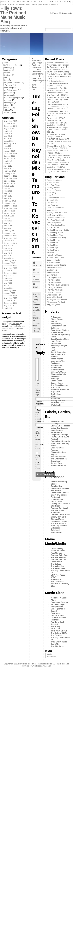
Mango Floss (56, 365)
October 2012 (9, 181)
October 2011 (9, 211)
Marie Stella (56, 367)
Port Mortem (56, 553)
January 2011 (9, 233)
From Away (51, 193)
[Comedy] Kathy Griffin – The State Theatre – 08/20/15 (59, 147)
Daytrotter (55, 613)
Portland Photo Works (60, 515)
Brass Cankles (53, 183)
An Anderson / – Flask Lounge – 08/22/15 (56, 135)
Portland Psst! (52, 242)
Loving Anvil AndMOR (60, 504)
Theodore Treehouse (60, 389)
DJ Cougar (55, 423)
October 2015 (9, 123)
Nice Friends (56, 432)
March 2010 (9, 258)
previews (8, 95)
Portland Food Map (55, 235)
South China (56, 381)
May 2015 (8, 136)
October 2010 (9, 241)
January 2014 (9, 151)
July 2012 (8, 188)
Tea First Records (58, 456)
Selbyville (55, 376)
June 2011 (8, 221)
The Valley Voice (58, 568)
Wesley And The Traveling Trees (58, 401)
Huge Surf (51, 195)
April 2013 (8, 166)
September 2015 (11, 126)
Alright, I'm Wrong (54, 180)
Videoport (55, 528)
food (6, 80)
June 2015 (8, 133)
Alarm (53, 600)
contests (7, 70)
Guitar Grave (56, 501)
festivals (7, 75)
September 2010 (11, 243)
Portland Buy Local (59, 508)
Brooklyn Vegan (58, 604)
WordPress (51, 656)
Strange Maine (57, 519)
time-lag (36, 323)
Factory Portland (53, 188)
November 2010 (10, 238)
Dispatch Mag (57, 548)
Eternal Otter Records (60, 426)
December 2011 (10, 206)
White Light (56, 405)
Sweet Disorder (53, 272)
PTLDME (50, 252)
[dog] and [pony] (53, 304)
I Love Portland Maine (56, 198)
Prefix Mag (55, 626)
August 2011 (9, 216)
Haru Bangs (56, 341)
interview (8, 88)
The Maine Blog (53, 280)
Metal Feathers (57, 370)
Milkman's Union (58, 372)
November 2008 (10, 298)
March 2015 (9, 141)
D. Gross (55, 328)
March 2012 (9, 198)
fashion (7, 73)
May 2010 (8, 253)
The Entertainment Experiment (59, 460)
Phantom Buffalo (58, 374)
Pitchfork (55, 620)
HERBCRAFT (56, 343)
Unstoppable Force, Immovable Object (55, 296)
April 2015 (8, 138)
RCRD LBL (55, 629)
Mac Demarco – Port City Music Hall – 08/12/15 (57, 166)
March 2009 (9, 288)
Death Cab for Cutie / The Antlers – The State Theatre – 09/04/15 (58, 113)
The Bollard (56, 564)
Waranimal (55, 398)
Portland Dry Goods (55, 232)
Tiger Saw (55, 392)
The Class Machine (59, 385)
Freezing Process (54, 190)
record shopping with (13, 97)
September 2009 (11, 273)
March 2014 (9, 148)
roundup (7, 100)
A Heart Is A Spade (59, 598)
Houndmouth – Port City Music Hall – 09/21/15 (57, 89)
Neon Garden (56, 430)
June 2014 (8, 146)
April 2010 (8, 256)
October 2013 (9, 156)
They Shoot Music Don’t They (59, 643)
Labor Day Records (59, 428)
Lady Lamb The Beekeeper (58, 362)
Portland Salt (52, 245)
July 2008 (8, 308)
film (5, 78)
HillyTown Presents (12, 83)
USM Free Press (58, 575)
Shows (6, 112)
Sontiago (55, 378)
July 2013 (8, 161)
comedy (7, 68)
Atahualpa (47, 666)
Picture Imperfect (54, 222)
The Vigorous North (55, 287)
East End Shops (53, 185)
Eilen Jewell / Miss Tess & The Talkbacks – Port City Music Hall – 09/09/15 (57, 106)
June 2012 (8, 191)
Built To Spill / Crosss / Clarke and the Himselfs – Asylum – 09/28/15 (57, 83)
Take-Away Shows (59, 631)
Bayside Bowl (57, 486)
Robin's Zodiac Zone (55, 257)
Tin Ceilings (56, 394)
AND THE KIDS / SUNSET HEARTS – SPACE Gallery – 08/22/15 (59, 141)
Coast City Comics (59, 495)
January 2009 (9, 293)
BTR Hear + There (12, 65)
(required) (40, 407)
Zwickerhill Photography (56, 531)
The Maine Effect (54, 282)
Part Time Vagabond (55, 220)
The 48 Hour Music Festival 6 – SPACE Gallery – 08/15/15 (59, 156)
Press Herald (56, 562)
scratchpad (9, 102)
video (6, 110)
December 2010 (10, 236)
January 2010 (9, 263)
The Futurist (56, 635)
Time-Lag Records (59, 526)
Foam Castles (57, 332)
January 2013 (9, 173)
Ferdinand (55, 497)
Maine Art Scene (58, 551)
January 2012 (9, 203)
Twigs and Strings (54, 292)
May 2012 (8, 193)
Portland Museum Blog (56, 237)
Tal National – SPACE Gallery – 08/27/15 (56, 119)
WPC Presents (57, 581)
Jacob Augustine (58, 352)
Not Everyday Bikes (55, 215)
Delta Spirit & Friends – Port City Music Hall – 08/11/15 (58, 170)
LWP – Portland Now (55, 207)
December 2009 (10, 266)
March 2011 (9, 228)
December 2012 (10, 176)
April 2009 (8, 285)
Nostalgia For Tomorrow (57, 212)
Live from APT (52, 202)
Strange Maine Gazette (56, 265)
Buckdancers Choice (60, 488)
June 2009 (8, 281)
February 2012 (10, 201)
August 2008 (9, 305)
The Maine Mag (57, 566)
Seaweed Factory (54, 260)
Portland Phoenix (58, 557)
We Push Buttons (58, 465)
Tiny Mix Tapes (57, 646)
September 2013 (11, 158)
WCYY (53, 577)
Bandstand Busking (59, 602)
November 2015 (10, 121)
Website (40, 432)
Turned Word (56, 463)
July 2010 (8, 248)
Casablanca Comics (59, 493)
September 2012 (11, 183)
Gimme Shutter (57, 615)
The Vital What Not (54, 290)
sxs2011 (7, 107)
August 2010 (9, 246)
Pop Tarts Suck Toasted (57, 623)
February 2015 (10, 143)
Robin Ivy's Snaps (54, 255)
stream (7, 105)
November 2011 (10, 208)
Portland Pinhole (53, 240)
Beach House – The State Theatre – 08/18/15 (57, 152)
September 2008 (11, 303)
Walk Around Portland (56, 302)
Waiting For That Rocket (57, 299)
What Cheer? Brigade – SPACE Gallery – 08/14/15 (58, 161)
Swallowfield (52, 270)
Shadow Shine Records (57, 449)
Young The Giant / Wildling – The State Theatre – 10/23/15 (59, 73)
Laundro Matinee (58, 618)
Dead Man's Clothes (59, 330)
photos (7, 93)
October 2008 (9, 300)
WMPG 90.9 (56, 579)
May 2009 (8, 283)
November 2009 (10, 268)
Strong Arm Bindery (59, 521)
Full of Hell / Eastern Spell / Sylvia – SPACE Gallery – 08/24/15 (58, 129)
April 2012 (8, 196)
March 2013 (9, 168)
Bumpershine (57, 607)
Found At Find (57, 499)
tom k (35, 326)
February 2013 (10, 171)
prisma (35, 320)
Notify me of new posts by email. (38, 466)
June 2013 (8, 163)
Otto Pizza (55, 506)
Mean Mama (52, 210)
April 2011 (8, 226)
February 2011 (10, 231)
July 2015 (8, 131)
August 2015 (9, 128)
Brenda (54, 321)
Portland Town (53, 250)
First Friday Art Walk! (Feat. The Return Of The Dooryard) (41, 71)
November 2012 (10, 178)
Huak (53, 350)
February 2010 (10, 261)
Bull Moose (56, 490)
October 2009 (9, 271)
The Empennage (54, 277)
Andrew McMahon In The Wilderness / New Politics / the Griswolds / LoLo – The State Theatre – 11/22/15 (58, 66)
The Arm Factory (58, 523)
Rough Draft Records (60, 441)
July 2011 (8, 218)
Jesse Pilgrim (57, 359)
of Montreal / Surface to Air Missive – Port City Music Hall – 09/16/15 (58, 99)
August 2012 (9, 186)
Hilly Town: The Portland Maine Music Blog (13, 15)
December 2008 (10, 295)
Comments (67, 13)
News (6, 63)
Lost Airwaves (52, 205)
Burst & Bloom (57, 421)
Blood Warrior (57, 319)
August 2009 (9, 276)
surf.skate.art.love (54, 267)
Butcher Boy (56, 323)
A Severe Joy (56, 317)
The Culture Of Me (59, 633)
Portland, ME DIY (58, 559)
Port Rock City (53, 227)
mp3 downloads (11, 90)
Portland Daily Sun (59, 555)
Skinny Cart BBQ (58, 517)
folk (34, 312)
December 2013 (10, 153)
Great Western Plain (59, 339)
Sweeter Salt (52, 275)
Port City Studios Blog (56, 225)
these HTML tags (38, 396)
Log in (49, 654)
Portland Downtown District (58, 230)
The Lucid (55, 387)
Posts (55, 13)
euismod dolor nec (17, 326)
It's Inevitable (52, 200)
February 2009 (10, 290)
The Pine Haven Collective (58, 285)
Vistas (53, 396)
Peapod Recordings (59, 434)
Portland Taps (52, 247)
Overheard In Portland (56, 217)
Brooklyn (8, 85)
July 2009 (8, 278)
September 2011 (11, 213)
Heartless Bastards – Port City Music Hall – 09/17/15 (57, 94)
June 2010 (8, 251)
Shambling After (53, 262)
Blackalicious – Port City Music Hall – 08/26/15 (57, 124)
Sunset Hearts (57, 383)
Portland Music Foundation (57, 511)
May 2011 (8, 223)
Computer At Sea (58, 326)
